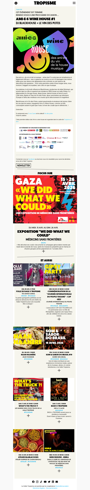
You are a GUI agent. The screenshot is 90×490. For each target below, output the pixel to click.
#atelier (24, 462)
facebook (31, 159)
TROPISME (45, 3)
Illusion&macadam (62, 486)
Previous (45, 338)
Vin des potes (48, 113)
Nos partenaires (51, 488)
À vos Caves (32, 113)
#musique (31, 296)
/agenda (19, 9)
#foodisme (28, 359)
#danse (24, 296)
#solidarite (63, 306)
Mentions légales (39, 488)
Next (73, 338)
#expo (43, 243)
